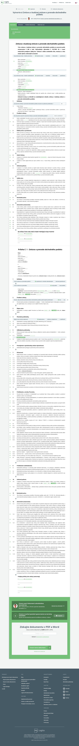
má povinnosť (27, 335)
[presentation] (39, 641)
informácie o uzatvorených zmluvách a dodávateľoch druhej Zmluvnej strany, (33, 365)
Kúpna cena (20, 308)
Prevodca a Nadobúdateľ (23, 276)
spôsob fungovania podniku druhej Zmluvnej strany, (27, 367)
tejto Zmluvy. (35, 148)
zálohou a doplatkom (52, 319)
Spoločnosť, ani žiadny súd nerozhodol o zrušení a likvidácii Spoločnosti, (32, 436)
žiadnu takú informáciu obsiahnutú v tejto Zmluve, (27, 358)
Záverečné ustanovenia (23, 205)
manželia (48, 56)
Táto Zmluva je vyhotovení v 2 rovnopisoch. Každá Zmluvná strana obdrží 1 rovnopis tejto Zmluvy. (37, 222)
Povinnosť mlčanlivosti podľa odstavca (25, 372)
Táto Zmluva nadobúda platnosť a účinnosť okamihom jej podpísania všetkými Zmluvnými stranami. (37, 226)
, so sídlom (54, 290)
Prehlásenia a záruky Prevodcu (25, 392)
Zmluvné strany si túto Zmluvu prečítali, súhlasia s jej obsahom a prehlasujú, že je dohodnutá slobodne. (38, 228)
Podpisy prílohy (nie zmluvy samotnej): (29, 576)
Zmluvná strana (60, 276)
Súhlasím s (34, 636)
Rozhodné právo (21, 197)
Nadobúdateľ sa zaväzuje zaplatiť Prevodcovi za (27, 310)
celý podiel (54, 285)
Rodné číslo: (20, 63)
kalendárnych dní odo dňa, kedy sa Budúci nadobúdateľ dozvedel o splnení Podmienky (46, 120)
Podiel (19, 292)
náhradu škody (35, 486)
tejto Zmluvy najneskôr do (47, 339)
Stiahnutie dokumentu (58, 9)
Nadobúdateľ (26, 273)
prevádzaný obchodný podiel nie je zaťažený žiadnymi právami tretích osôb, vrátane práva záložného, (38, 437)
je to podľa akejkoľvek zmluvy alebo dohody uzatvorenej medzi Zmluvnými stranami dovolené (36, 381)
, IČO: (46, 290)
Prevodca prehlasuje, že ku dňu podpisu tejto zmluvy (28, 455)
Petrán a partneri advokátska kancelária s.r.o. (51, 18)
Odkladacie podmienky (23, 330)
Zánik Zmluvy (20, 155)
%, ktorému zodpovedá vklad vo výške (57, 292)
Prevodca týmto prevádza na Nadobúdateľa (26, 302)
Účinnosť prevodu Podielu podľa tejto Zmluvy (26, 332)
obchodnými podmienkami (43, 636)
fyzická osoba (40, 56)
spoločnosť (62, 56)
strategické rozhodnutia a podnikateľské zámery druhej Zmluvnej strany (32, 369)
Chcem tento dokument (38, 648)
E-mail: (19, 68)
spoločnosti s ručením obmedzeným (44, 281)
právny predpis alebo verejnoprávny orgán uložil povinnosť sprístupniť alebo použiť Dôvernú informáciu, (38, 378)
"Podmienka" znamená (22, 107)
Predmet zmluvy (21, 113)
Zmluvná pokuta (21, 166)
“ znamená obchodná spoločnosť (30, 290)
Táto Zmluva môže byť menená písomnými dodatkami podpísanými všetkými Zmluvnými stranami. (37, 220)
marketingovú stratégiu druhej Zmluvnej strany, (27, 363)
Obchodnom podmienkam (46, 736)
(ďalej (19, 71)
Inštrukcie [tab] (20, 24)
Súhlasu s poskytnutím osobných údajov (44, 737)
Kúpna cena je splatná (21, 323)
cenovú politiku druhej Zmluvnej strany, (25, 361)
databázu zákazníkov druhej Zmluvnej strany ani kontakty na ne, (30, 359)
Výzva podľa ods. (20, 143)
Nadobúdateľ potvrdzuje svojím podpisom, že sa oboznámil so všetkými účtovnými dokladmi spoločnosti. (39, 471)
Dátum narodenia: (21, 61)
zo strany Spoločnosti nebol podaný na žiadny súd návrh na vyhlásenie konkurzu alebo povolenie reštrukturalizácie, (41, 425)
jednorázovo (41, 319)
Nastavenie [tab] (13, 24)
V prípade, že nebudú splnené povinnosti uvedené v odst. (28, 339)
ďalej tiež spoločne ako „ (34, 276)
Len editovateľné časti (16, 32)
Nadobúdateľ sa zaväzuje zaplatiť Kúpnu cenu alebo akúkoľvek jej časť (31, 321)
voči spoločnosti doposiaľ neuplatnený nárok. (51, 455)
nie (64, 299)
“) (30, 71)
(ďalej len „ (20, 371)
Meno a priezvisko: (22, 59)
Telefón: (19, 66)
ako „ (21, 71)
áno (60, 299)
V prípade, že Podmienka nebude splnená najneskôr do (28, 157)
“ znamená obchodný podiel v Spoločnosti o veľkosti (32, 292)
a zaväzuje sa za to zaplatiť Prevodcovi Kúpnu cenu (37, 303)
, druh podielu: (33, 294)
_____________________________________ (25, 235)
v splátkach (62, 319)
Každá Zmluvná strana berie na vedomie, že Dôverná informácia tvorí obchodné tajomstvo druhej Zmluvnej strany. (41, 387)
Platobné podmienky (23, 317)
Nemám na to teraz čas (39, 651)
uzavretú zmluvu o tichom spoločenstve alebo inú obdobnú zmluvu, (39, 453)
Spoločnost (20, 290)
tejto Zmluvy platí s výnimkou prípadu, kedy (44, 372)
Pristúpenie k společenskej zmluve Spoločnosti (30, 345)
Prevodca (25, 261)
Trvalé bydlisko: (21, 64)
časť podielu (62, 285)
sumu (42, 310)
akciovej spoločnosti (60, 281)
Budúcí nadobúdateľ (27, 91)
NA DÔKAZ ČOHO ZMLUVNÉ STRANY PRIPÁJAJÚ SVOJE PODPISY (36, 231)
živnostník (55, 56)
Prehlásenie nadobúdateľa (24, 465)
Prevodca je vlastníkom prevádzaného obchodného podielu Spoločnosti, (32, 401)
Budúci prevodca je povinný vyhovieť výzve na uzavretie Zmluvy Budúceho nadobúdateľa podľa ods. (39, 125)
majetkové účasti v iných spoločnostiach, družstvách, (37, 451)
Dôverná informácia (26, 371)
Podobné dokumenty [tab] (30, 24)
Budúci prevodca (26, 71)
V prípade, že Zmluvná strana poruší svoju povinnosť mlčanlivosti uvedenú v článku (35, 481)
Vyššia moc (20, 178)
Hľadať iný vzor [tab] (41, 24)
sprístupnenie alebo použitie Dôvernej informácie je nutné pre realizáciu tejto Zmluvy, (34, 380)
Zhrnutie (44, 9)
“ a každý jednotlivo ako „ (52, 276)
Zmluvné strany (43, 276)
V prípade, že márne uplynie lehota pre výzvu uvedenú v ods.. (30, 160)
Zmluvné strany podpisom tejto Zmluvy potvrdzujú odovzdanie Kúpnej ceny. (32, 325)
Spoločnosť (19, 451)
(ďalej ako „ (59, 310)
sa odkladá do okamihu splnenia (43, 332)
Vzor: (19, 253)
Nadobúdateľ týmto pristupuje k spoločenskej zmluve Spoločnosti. (30, 347)
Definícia (19, 101)
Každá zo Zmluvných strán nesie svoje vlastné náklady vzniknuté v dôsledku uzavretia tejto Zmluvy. (37, 224)
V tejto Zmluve (20, 106)
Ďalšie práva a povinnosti (24, 130)
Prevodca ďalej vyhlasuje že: (23, 423)
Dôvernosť (20, 352)
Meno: (19, 255)
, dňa (25, 233)
